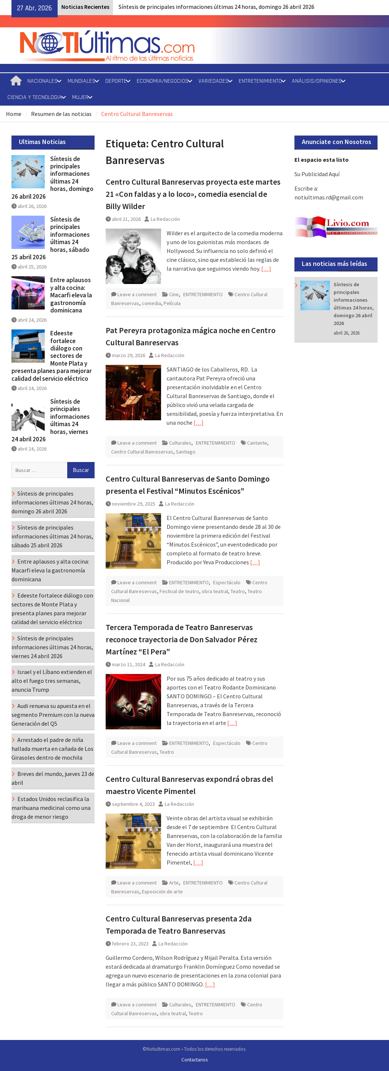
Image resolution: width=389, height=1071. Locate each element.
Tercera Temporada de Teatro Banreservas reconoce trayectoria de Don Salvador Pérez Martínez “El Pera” (181, 639)
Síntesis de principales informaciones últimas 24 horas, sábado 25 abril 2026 (50, 238)
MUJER (80, 97)
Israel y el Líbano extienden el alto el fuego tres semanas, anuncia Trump (51, 680)
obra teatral (215, 591)
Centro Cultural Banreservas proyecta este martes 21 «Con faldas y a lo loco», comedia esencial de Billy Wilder (193, 194)
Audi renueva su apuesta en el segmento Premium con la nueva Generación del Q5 (53, 714)
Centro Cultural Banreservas (142, 451)
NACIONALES (42, 81)
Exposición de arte (162, 891)
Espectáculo (226, 582)
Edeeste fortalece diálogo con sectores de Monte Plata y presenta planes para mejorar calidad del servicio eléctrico (51, 355)
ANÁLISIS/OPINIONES (317, 81)
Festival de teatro (179, 591)
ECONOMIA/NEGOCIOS (162, 81)
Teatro (238, 591)
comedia (151, 303)
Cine (174, 294)
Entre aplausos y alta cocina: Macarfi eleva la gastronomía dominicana (71, 295)
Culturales (180, 442)
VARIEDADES (213, 81)
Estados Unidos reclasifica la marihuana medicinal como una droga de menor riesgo (51, 807)
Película (172, 303)
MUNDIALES (81, 81)
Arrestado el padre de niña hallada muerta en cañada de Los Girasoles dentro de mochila (52, 748)
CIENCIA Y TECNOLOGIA (34, 97)
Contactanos (194, 1060)
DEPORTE (116, 81)
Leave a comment (137, 294)
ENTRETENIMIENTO (260, 81)
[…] (266, 268)
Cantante (257, 442)
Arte (174, 882)
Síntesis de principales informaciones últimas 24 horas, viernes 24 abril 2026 (50, 420)
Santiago (185, 451)
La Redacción (165, 219)
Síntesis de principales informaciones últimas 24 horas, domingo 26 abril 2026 (216, 6)
